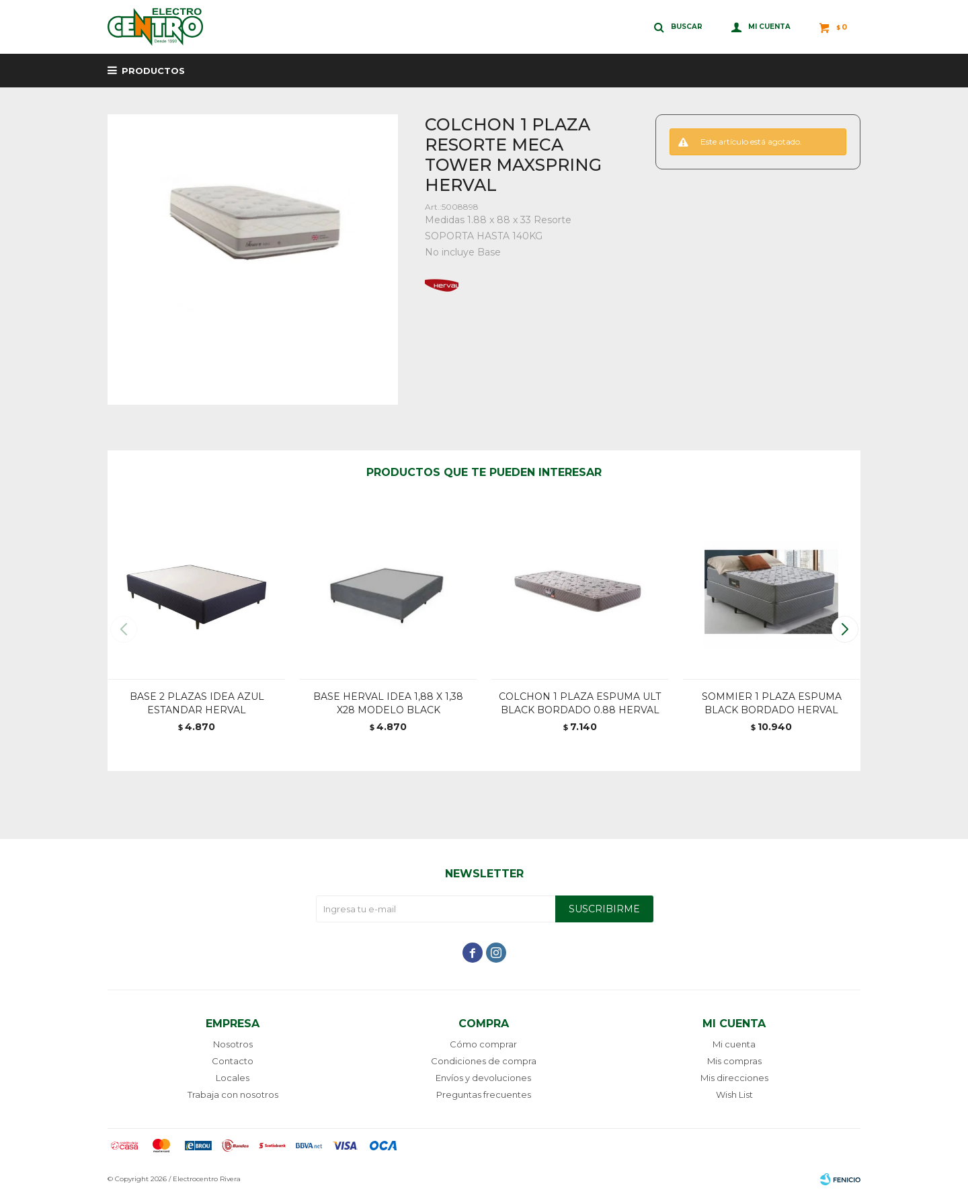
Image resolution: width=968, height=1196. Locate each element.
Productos (153, 70)
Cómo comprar (483, 1044)
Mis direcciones (734, 1077)
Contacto (232, 1060)
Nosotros (233, 1044)
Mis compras (734, 1060)
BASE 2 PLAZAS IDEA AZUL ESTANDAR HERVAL (197, 703)
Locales (232, 1077)
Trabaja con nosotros (233, 1094)
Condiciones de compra (483, 1060)
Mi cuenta (734, 1044)
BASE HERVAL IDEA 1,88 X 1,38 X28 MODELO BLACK (388, 703)
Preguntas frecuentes (483, 1094)
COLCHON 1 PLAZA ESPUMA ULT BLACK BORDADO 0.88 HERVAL (580, 703)
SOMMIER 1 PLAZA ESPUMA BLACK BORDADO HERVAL (772, 703)
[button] (845, 629)
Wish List (734, 1094)
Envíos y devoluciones (483, 1077)
